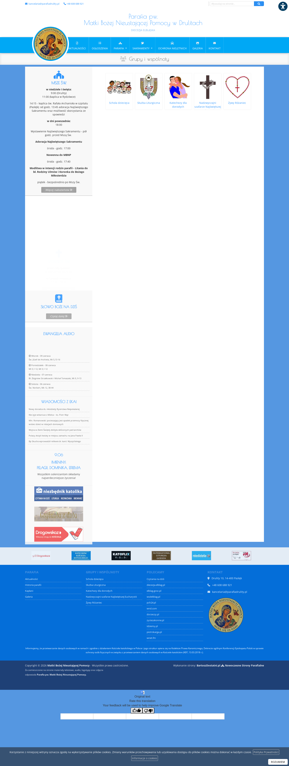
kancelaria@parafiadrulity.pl (43, 3)
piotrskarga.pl (154, 632)
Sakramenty (141, 45)
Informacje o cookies (144, 758)
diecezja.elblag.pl (156, 585)
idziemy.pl (152, 626)
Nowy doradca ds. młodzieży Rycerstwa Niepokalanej (54, 432)
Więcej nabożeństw (58, 190)
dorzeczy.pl (153, 614)
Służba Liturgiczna (96, 585)
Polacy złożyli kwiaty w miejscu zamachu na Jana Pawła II (56, 459)
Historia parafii (33, 585)
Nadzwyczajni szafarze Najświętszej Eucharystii (111, 596)
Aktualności (77, 45)
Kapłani (29, 590)
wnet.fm (151, 638)
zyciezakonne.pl (155, 620)
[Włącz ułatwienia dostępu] (282, 6)
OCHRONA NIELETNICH (172, 45)
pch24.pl (151, 602)
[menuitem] (77, 45)
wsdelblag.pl (153, 596)
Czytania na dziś (155, 579)
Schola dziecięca (94, 579)
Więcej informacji (58, 268)
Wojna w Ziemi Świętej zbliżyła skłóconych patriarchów (55, 453)
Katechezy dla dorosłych (99, 590)
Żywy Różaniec (94, 602)
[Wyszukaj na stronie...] (232, 3)
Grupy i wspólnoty (149, 59)
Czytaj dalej (58, 330)
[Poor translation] (148, 710)
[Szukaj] (259, 3)
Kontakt (215, 45)
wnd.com (152, 608)
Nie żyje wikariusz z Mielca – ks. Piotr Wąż (48, 438)
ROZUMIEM (278, 762)
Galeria (197, 45)
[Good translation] (136, 710)
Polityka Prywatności (266, 752)
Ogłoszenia (100, 45)
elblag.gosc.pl (154, 590)
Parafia (119, 45)
